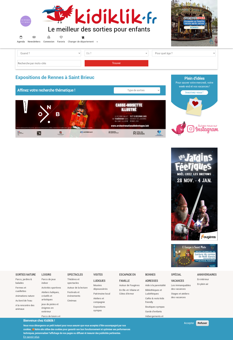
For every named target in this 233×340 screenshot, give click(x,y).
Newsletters (34, 41)
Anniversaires (207, 274)
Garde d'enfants (153, 311)
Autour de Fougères (129, 285)
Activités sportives (51, 287)
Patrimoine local (101, 293)
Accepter (189, 323)
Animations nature (24, 295)
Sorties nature (25, 274)
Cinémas (71, 300)
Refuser (202, 323)
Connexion (48, 41)
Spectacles (75, 274)
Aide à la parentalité (155, 285)
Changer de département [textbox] (81, 41)
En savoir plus (31, 336)
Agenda (21, 41)
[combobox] (82, 38)
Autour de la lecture (77, 287)
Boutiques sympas (155, 306)
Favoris (61, 41)
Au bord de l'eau (23, 300)
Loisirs (46, 274)
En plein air (202, 284)
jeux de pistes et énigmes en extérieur (50, 308)
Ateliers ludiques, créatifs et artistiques (50, 296)
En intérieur (203, 279)
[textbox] (116, 53)
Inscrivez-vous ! (194, 92)
